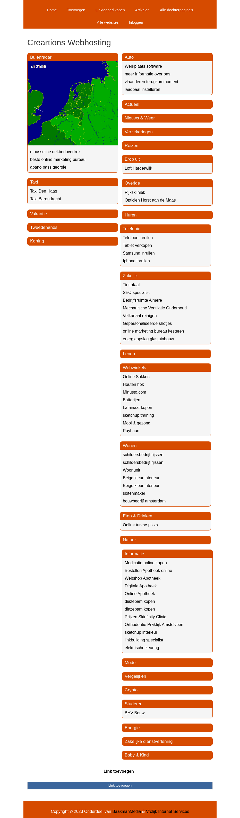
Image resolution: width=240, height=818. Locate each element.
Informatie (134, 553)
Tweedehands (43, 227)
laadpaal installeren (142, 89)
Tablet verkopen (137, 245)
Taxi (34, 182)
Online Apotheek (140, 593)
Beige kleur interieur (141, 478)
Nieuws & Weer (140, 118)
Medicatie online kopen (146, 563)
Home (52, 10)
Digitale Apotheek (141, 586)
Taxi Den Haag (43, 191)
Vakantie (38, 213)
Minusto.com (134, 392)
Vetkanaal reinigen (140, 316)
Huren (130, 215)
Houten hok (133, 384)
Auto (129, 57)
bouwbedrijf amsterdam (144, 501)
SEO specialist (136, 292)
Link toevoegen (119, 771)
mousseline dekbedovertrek (55, 152)
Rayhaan (131, 431)
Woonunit (131, 470)
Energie (132, 727)
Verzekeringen (139, 131)
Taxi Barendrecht (45, 199)
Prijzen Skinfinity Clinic (145, 617)
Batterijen (131, 400)
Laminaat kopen (137, 407)
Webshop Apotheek (142, 578)
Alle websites (107, 22)
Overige (132, 183)
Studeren (133, 703)
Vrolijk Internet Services (167, 811)
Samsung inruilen (139, 253)
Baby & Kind (137, 755)
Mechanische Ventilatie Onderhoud (155, 308)
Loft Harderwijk (138, 168)
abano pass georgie (48, 167)
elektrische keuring (142, 648)
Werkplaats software (143, 66)
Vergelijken (135, 676)
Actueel (132, 104)
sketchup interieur (141, 632)
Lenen (129, 353)
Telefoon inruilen (138, 238)
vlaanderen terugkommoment (151, 82)
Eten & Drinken (137, 516)
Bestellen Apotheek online (148, 570)
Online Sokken (136, 377)
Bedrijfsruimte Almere (142, 300)
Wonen (130, 445)
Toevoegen (76, 10)
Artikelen (142, 10)
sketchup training (138, 415)
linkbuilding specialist (144, 640)
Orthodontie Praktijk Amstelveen (154, 624)
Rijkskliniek (135, 192)
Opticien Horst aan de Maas (150, 200)
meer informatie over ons (147, 74)
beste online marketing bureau (57, 159)
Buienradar (41, 57)
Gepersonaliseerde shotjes (147, 323)
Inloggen (136, 22)
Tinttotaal (131, 285)
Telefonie (131, 228)
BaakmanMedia (126, 811)
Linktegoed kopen (110, 10)
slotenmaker (134, 493)
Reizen (131, 145)
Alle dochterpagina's (176, 10)
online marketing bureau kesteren (153, 331)
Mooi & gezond (136, 423)
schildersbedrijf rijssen (143, 454)
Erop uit (132, 159)
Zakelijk (130, 275)
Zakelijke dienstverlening (149, 741)
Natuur (129, 539)
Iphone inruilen (136, 261)
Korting (37, 241)
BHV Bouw (134, 713)
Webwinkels (134, 367)
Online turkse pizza (140, 525)
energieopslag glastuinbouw (148, 339)
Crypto (131, 690)
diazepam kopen (140, 601)
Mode (130, 662)
